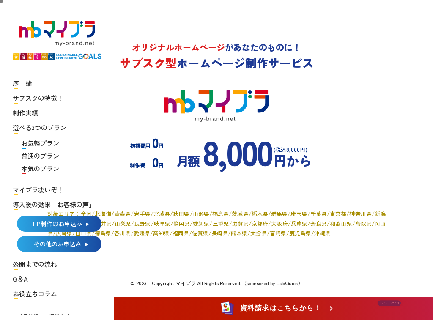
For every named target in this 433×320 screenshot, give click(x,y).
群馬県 (279, 214)
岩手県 (142, 214)
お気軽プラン (40, 143)
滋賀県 (240, 223)
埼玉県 (298, 214)
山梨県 (123, 223)
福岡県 (181, 233)
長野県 (142, 223)
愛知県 (201, 223)
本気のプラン (40, 168)
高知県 (161, 233)
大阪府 (279, 223)
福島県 (220, 214)
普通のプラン (40, 155)
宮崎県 (278, 233)
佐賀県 (200, 233)
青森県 (122, 214)
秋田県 (181, 214)
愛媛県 (142, 233)
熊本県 (239, 233)
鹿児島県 (300, 233)
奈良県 (318, 223)
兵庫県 (299, 223)
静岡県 (181, 223)
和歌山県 (341, 223)
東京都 (338, 214)
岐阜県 (162, 223)
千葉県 (318, 214)
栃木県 (260, 214)
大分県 (258, 233)
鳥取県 (363, 223)
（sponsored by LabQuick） (272, 283)
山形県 (201, 214)
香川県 (122, 233)
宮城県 (161, 214)
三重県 (220, 223)
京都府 (260, 223)
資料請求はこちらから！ (272, 308)
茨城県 (240, 214)
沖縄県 (322, 233)
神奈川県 (360, 214)
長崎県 (219, 233)
